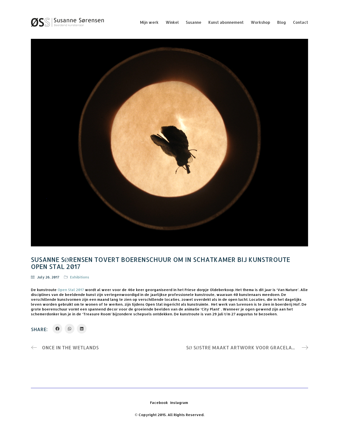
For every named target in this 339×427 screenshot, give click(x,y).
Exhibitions (79, 277)
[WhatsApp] (69, 329)
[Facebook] (57, 329)
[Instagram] (179, 402)
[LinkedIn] (82, 329)
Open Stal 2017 (71, 289)
